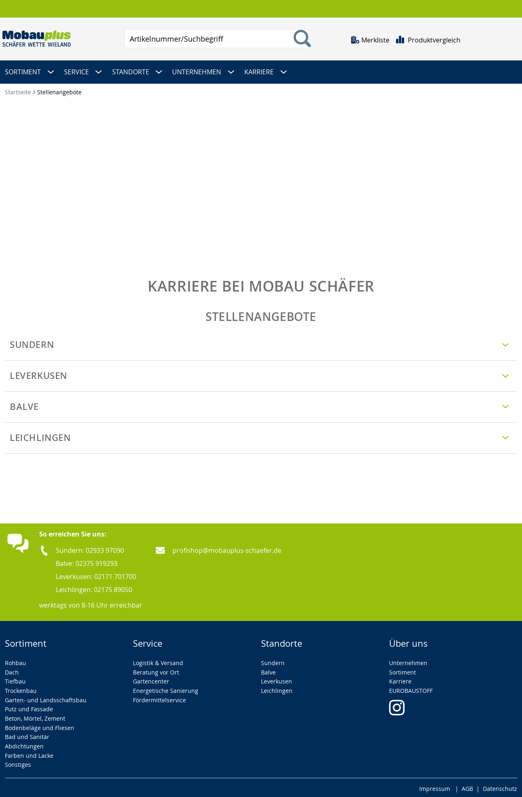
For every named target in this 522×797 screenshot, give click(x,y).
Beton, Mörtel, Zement (35, 716)
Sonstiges (18, 763)
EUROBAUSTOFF (411, 688)
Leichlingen (276, 688)
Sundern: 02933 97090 (90, 548)
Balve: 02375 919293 (86, 561)
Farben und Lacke (29, 753)
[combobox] (215, 38)
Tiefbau (15, 679)
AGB (467, 786)
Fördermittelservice (159, 698)
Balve (268, 670)
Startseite (19, 90)
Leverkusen (276, 679)
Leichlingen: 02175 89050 (94, 587)
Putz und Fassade (29, 707)
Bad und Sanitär (27, 735)
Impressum (434, 786)
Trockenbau (21, 688)
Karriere (400, 679)
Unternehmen (408, 661)
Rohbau (15, 661)
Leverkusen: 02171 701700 (96, 574)
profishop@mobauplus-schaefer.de (227, 548)
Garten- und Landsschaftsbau (45, 698)
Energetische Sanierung (165, 688)
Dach (12, 670)
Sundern (273, 661)
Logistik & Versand (158, 661)
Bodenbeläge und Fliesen (39, 726)
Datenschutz (500, 786)
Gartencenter (151, 679)
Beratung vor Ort (156, 670)
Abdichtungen (24, 744)
